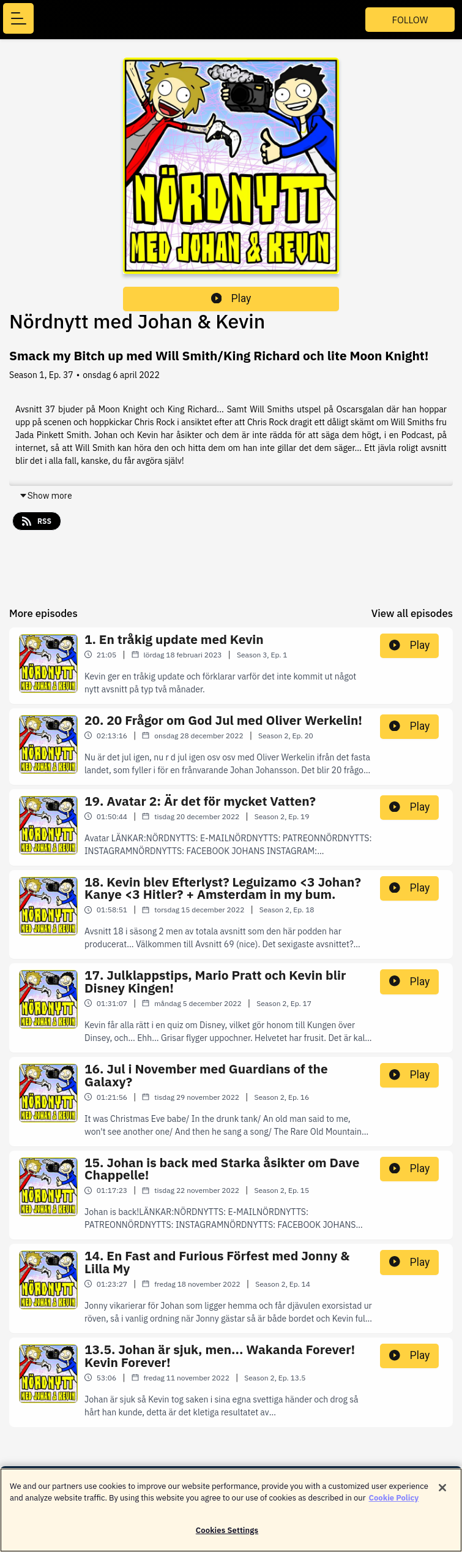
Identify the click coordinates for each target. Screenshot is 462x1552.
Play (231, 298)
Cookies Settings (227, 1536)
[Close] (442, 1493)
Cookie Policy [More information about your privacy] (394, 1504)
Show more (45, 496)
